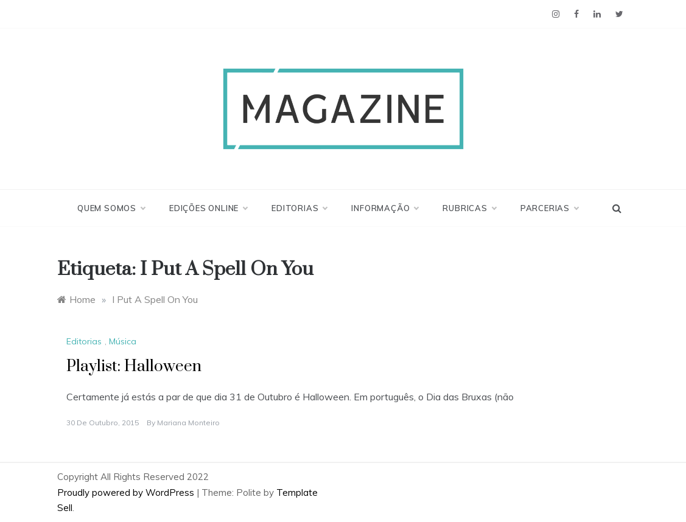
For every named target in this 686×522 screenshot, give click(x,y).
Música (122, 341)
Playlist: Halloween (133, 367)
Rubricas (469, 208)
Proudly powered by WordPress (127, 492)
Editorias (299, 208)
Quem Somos (111, 208)
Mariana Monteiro (188, 422)
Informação (384, 208)
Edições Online (208, 208)
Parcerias (549, 208)
